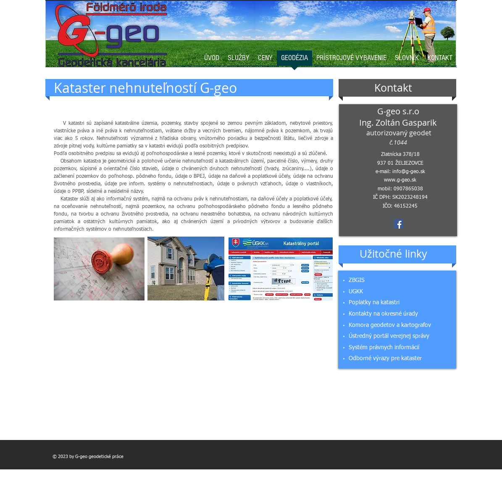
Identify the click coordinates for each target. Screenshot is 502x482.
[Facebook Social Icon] (398, 224)
